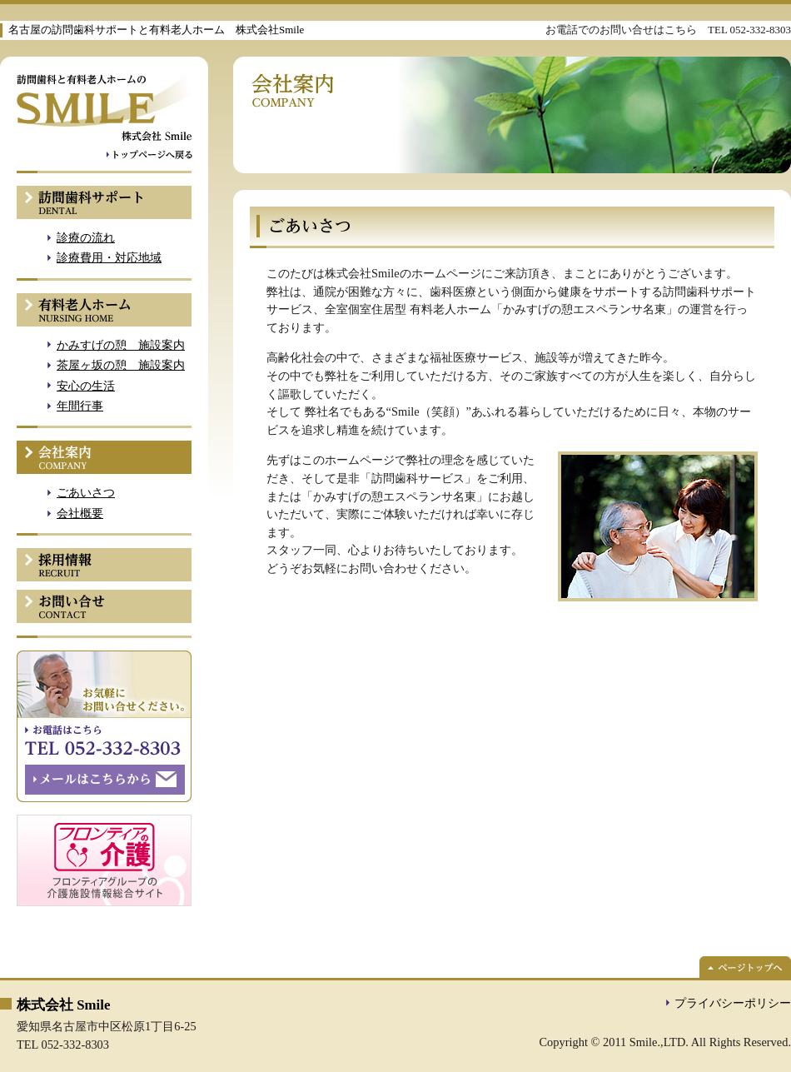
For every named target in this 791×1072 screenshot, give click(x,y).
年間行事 (80, 405)
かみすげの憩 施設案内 (121, 345)
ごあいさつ (86, 492)
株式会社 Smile (63, 1005)
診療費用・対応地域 (109, 257)
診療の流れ (86, 237)
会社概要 (80, 513)
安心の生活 (86, 385)
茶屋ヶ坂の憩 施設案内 (121, 364)
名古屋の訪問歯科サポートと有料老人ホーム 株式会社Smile (156, 29)
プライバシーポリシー (732, 1003)
